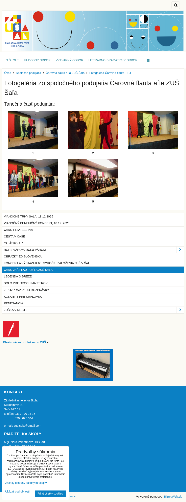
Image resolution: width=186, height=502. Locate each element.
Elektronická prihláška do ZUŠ (24, 342)
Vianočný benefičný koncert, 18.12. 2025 (36, 223)
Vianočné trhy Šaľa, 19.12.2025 (28, 216)
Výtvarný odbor (69, 60)
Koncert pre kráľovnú (23, 296)
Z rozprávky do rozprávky (26, 290)
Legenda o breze (18, 276)
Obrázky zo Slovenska (23, 256)
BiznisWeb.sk (173, 496)
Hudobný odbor (37, 60)
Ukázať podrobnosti (17, 491)
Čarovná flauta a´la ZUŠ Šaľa (28, 269)
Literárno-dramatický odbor (113, 60)
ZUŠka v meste (94, 310)
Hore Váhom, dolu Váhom (94, 250)
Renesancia (13, 303)
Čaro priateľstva (18, 229)
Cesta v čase (14, 236)
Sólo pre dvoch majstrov (26, 283)
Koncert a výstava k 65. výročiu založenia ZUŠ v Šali (47, 263)
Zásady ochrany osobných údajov (26, 482)
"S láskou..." (13, 243)
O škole (12, 60)
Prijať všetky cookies (50, 493)
